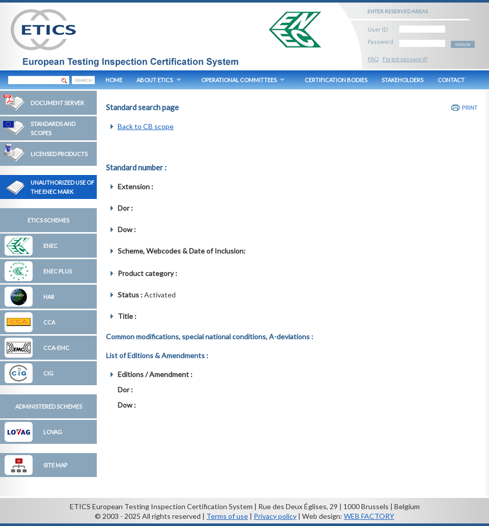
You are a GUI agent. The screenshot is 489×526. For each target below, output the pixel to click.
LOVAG (52, 432)
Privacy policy (275, 516)
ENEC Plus (57, 271)
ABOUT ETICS (155, 80)
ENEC (50, 245)
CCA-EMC (56, 347)
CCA (49, 322)
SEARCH (83, 80)
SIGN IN (463, 44)
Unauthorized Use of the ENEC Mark (62, 187)
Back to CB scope (146, 126)
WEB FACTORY (369, 516)
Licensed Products (59, 154)
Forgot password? (405, 59)
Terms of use (227, 516)
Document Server (57, 102)
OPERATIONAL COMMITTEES (239, 80)
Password (380, 40)
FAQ (373, 59)
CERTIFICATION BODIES (336, 80)
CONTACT (451, 80)
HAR (49, 296)
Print (469, 108)
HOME (113, 80)
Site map (55, 465)
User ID (378, 28)
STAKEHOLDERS (402, 80)
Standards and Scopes (53, 128)
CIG (48, 373)
